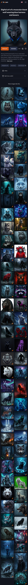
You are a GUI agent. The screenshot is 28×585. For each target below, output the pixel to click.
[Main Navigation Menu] (25, 2)
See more (9, 61)
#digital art (5, 65)
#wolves (13, 65)
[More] (19, 48)
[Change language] (21, 2)
